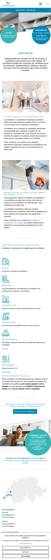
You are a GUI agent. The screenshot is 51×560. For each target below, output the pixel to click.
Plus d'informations (25, 543)
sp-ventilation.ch (8, 4)
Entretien (5, 349)
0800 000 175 (41, 36)
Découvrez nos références (25, 411)
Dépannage (6, 372)
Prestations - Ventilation (25, 10)
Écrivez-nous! (41, 39)
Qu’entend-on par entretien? (38, 448)
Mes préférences (25, 547)
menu (47, 4)
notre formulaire (9, 37)
